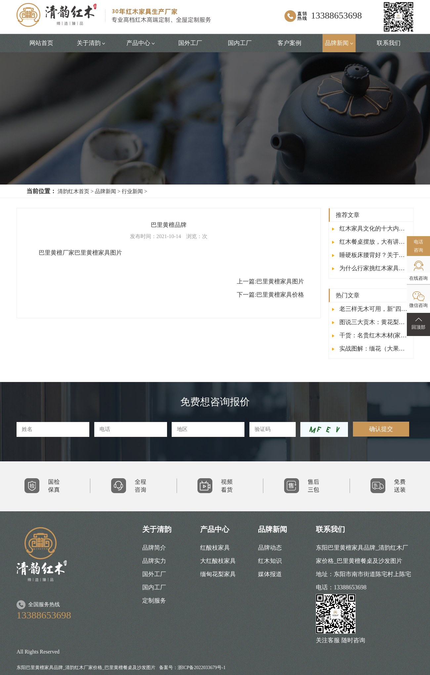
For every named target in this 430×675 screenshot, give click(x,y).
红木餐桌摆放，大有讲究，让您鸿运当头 (371, 241)
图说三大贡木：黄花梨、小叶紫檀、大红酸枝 (371, 322)
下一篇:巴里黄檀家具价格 (270, 294)
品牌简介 (154, 547)
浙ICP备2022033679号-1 (202, 667)
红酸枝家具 (215, 547)
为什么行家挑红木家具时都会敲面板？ (371, 268)
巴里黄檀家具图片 (270, 281)
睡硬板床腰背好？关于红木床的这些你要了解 (371, 255)
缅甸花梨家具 (218, 574)
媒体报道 (270, 574)
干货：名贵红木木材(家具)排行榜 (371, 335)
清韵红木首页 (73, 191)
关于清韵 (91, 43)
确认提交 (381, 429)
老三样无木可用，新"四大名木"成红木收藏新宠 (371, 309)
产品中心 (140, 43)
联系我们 (389, 43)
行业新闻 (132, 191)
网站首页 (41, 43)
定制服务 (154, 600)
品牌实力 (154, 561)
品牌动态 (270, 547)
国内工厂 (240, 43)
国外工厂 (190, 43)
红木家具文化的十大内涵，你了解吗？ (371, 228)
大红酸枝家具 (218, 561)
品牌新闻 (339, 43)
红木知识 (270, 561)
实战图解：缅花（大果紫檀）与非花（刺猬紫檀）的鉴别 (371, 348)
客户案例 (289, 43)
